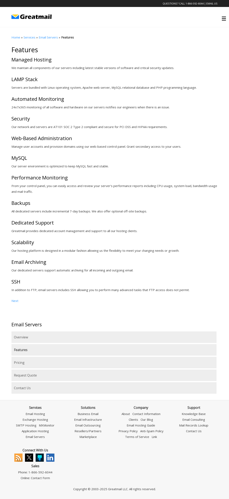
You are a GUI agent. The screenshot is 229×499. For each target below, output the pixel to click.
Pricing (19, 362)
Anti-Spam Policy (152, 431)
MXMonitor (46, 425)
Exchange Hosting (35, 419)
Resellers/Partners (88, 431)
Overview (21, 337)
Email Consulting (193, 419)
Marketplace (88, 437)
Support (193, 407)
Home (15, 37)
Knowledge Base (194, 414)
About (126, 414)
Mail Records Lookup (193, 425)
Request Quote (25, 375)
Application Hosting (35, 431)
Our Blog (147, 419)
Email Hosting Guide (141, 425)
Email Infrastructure (88, 419)
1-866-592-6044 (194, 3)
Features (20, 350)
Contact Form (40, 478)
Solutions (88, 407)
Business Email (88, 414)
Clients (133, 419)
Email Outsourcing (88, 425)
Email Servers (48, 37)
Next (14, 301)
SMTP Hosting (26, 425)
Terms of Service (137, 437)
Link (154, 437)
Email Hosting (35, 414)
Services (29, 37)
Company (141, 407)
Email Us (212, 3)
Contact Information (146, 414)
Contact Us (22, 388)
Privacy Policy (128, 431)
